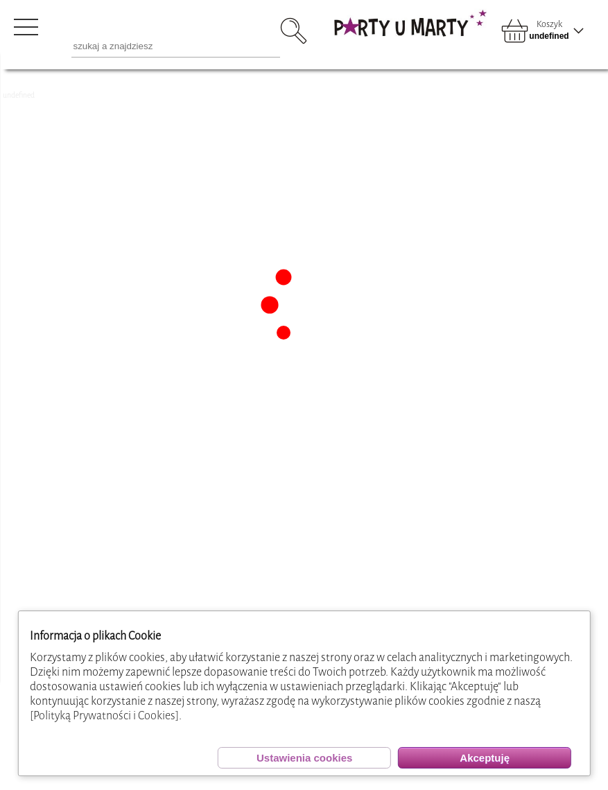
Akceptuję (485, 758)
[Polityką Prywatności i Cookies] (104, 715)
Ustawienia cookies (304, 758)
